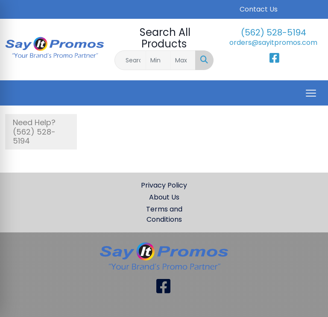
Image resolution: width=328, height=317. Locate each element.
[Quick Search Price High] (183, 60)
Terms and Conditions (164, 214)
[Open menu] (310, 93)
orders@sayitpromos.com (273, 42)
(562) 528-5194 (273, 32)
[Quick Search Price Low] (158, 60)
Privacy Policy (164, 185)
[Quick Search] (130, 60)
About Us (164, 197)
